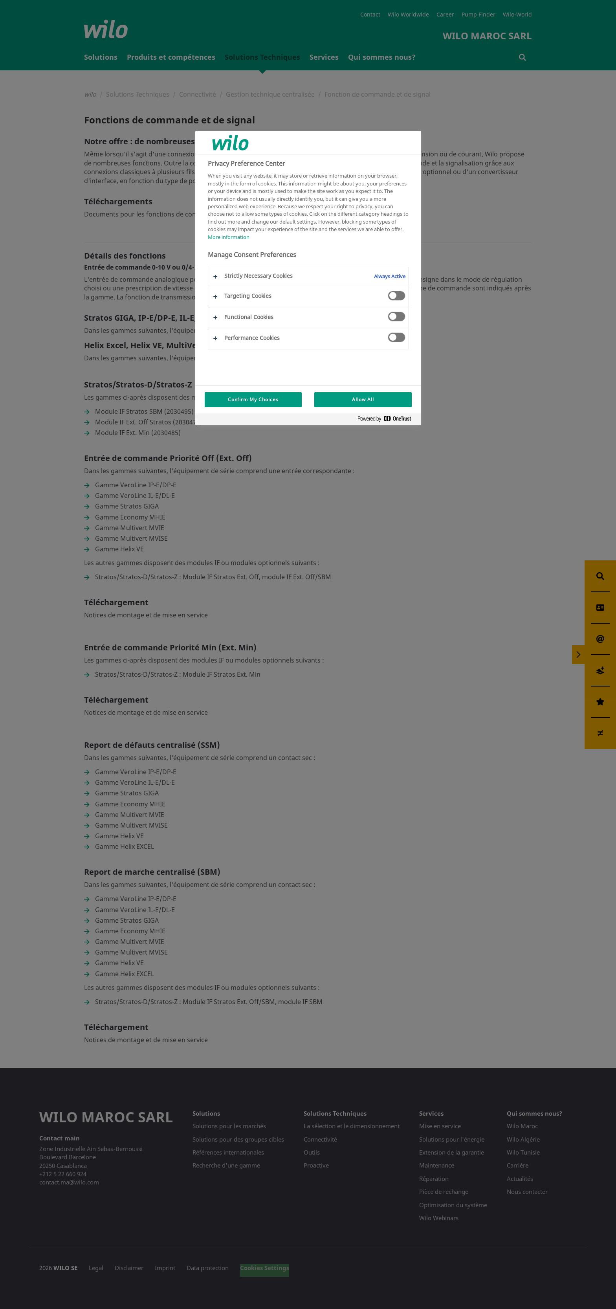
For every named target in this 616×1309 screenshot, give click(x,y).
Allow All (363, 399)
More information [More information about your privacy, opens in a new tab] (228, 237)
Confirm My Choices (253, 399)
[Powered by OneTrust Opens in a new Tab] (387, 420)
